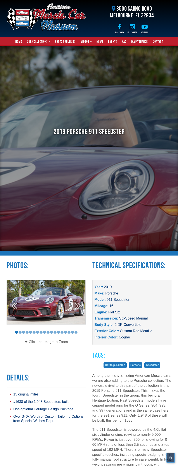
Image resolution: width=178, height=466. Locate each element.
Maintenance (139, 41)
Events (112, 41)
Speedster (152, 365)
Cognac (125, 337)
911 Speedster (118, 299)
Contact (158, 41)
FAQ (124, 41)
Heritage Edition (115, 365)
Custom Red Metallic (136, 331)
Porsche (111, 293)
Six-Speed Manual (133, 318)
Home (18, 41)
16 (111, 306)
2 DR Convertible (128, 324)
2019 (108, 287)
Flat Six (114, 312)
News (100, 41)
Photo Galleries (65, 41)
